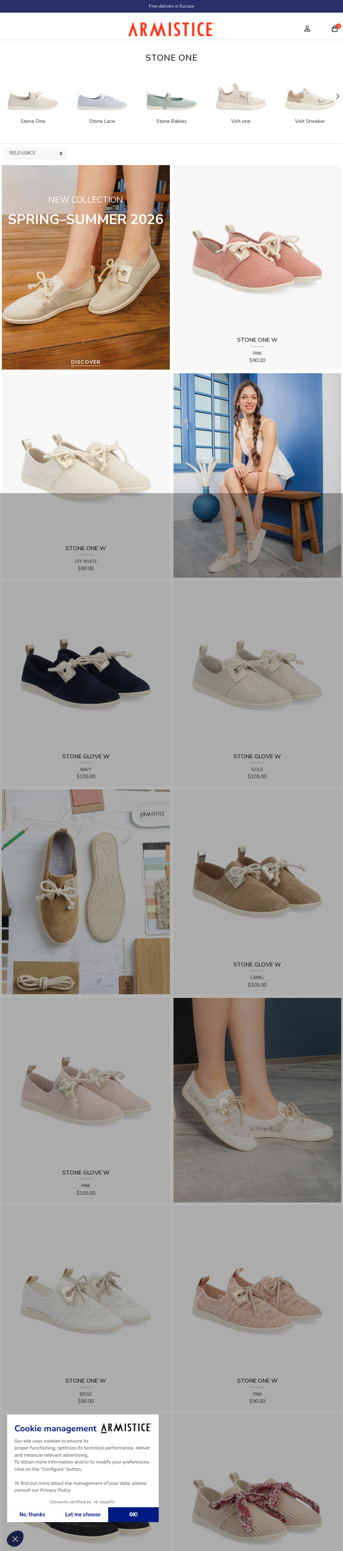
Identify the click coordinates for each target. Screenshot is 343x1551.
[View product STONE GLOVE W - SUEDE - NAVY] (86, 665)
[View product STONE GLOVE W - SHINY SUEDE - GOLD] (257, 665)
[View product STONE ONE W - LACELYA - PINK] (257, 1289)
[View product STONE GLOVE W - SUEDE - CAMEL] (257, 873)
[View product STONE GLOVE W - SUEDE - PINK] (86, 1081)
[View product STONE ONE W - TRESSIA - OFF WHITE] (86, 456)
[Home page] (171, 31)
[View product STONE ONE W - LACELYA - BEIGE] (86, 1289)
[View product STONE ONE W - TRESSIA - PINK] (257, 248)
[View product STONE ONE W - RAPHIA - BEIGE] (257, 1497)
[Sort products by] (35, 153)
